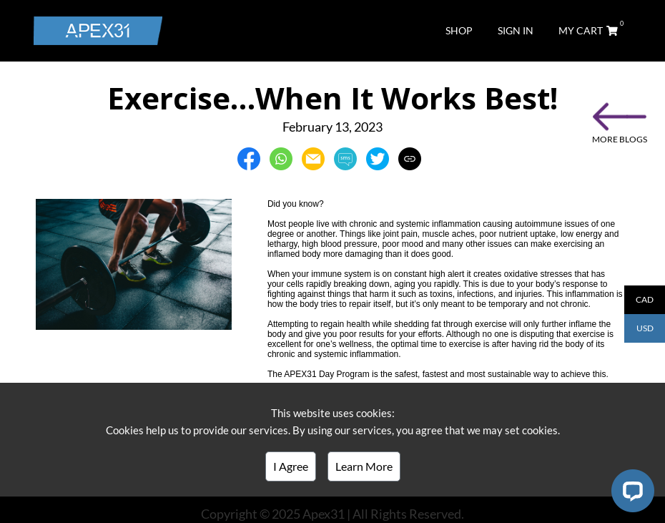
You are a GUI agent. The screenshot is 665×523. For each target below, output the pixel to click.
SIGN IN (515, 30)
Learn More (364, 466)
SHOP (459, 30)
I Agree (290, 466)
